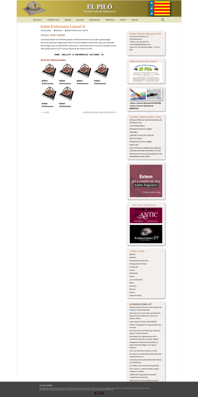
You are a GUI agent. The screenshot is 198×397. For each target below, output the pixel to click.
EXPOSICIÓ (134, 273)
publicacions (94, 19)
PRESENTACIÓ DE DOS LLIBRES (141, 129)
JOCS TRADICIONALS (137, 126)
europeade (134, 267)
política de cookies (79, 390)
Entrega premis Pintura (138, 264)
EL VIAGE (45, 112)
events (123, 19)
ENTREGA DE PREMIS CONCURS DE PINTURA (100, 112)
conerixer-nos (53, 19)
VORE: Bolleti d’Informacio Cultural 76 (79, 54)
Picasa (156, 47)
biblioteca (110, 19)
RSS (131, 50)
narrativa (133, 286)
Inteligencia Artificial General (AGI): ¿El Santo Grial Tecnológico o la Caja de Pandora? (144, 345)
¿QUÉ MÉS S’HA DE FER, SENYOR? (142, 135)
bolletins (59, 30)
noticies (134, 19)
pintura (132, 292)
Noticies (133, 289)
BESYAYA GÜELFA (136, 138)
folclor (132, 276)
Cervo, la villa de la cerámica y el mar (143, 351)
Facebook (142, 47)
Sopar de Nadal (135, 295)
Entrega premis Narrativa (139, 260)
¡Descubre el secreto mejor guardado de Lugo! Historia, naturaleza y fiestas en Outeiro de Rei (145, 316)
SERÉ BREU (134, 132)
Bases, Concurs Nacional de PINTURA (146, 103)
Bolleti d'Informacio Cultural (77, 30)
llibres (132, 283)
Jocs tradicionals (136, 279)
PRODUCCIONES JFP (142, 304)
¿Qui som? (37, 19)
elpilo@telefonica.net (142, 44)
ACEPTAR (99, 393)
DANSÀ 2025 (134, 145)
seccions (80, 19)
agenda (68, 19)
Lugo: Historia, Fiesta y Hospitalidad (143, 321)
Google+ (150, 47)
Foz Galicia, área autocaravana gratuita (144, 365)
